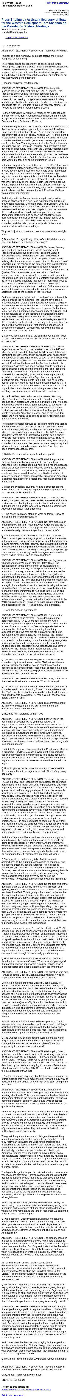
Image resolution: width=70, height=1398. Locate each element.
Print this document (57, 2)
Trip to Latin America (16, 37)
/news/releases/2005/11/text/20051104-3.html (26, 1389)
